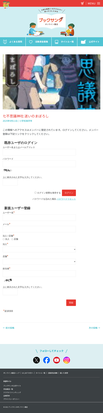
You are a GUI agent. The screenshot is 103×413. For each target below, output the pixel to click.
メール (6, 225)
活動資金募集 (53, 373)
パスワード (8, 160)
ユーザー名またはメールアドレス (19, 148)
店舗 (16, 240)
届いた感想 (65, 373)
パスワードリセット (66, 200)
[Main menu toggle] (93, 3)
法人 (7, 240)
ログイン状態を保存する (49, 193)
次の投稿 (94, 328)
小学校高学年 (25, 121)
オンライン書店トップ (11, 373)
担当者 (6, 269)
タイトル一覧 (41, 373)
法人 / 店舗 (8, 236)
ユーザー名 (9, 213)
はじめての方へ (28, 373)
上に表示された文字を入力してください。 (23, 178)
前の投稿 (8, 328)
